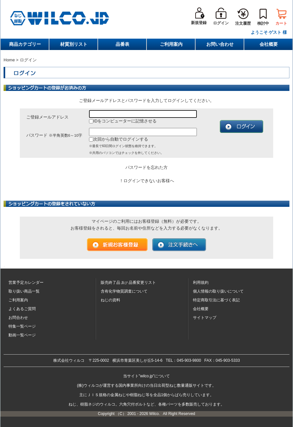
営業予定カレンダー (26, 282)
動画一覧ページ (22, 335)
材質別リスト (73, 44)
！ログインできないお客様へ (146, 180)
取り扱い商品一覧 (24, 291)
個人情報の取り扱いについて (218, 291)
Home (9, 59)
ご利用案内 (171, 44)
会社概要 (269, 44)
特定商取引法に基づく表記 (216, 300)
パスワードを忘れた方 (146, 167)
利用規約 (201, 282)
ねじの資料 (110, 300)
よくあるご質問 (22, 309)
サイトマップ (204, 317)
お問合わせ (18, 317)
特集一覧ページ (22, 326)
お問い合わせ (220, 44)
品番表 (122, 44)
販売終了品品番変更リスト (128, 282)
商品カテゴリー (25, 44)
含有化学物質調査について (124, 291)
